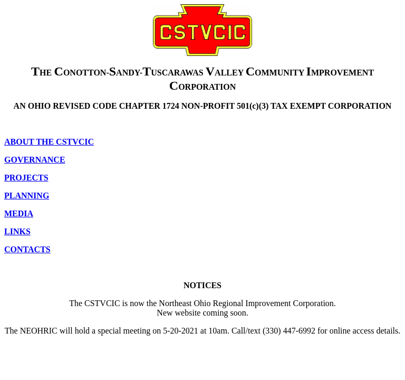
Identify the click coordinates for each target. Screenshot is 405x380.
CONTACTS (27, 249)
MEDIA (18, 213)
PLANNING (26, 195)
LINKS (17, 231)
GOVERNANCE (34, 159)
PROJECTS (26, 177)
